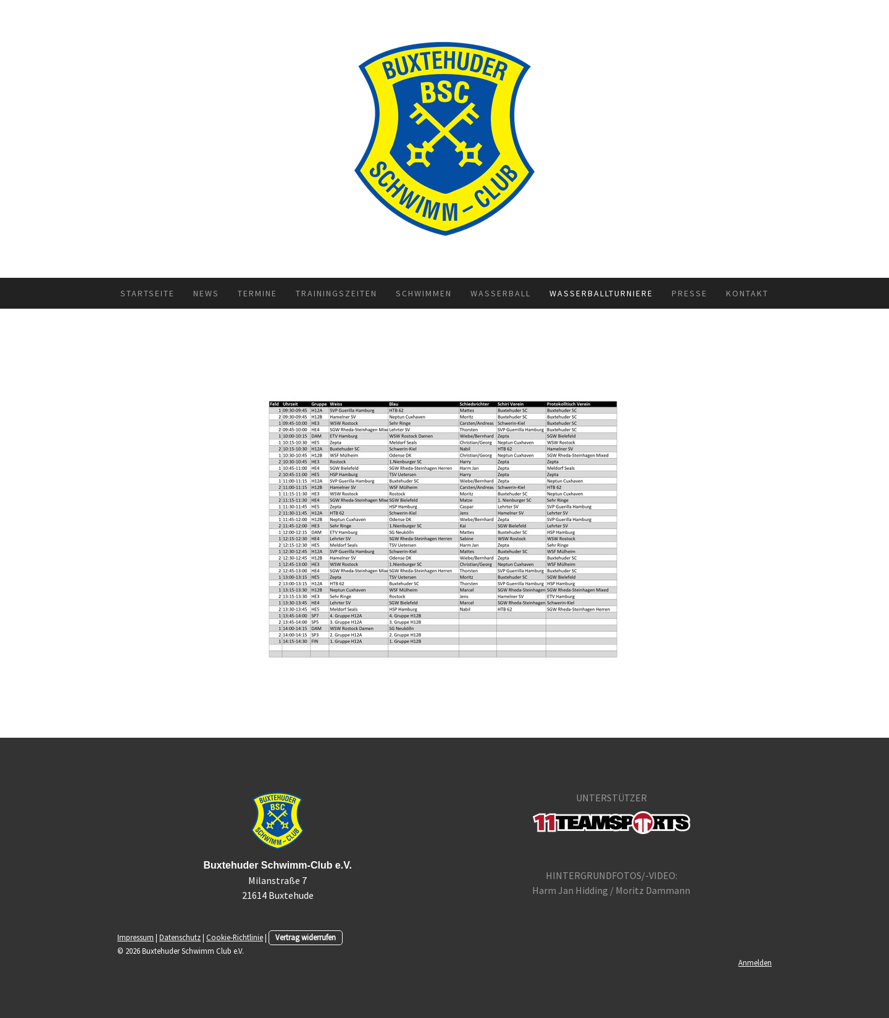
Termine (257, 293)
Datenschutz (180, 937)
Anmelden (755, 962)
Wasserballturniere (601, 293)
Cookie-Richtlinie (234, 937)
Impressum (135, 937)
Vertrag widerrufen (305, 937)
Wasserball (500, 293)
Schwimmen (424, 293)
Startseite (147, 293)
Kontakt (747, 293)
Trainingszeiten (336, 293)
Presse (689, 293)
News (206, 293)
